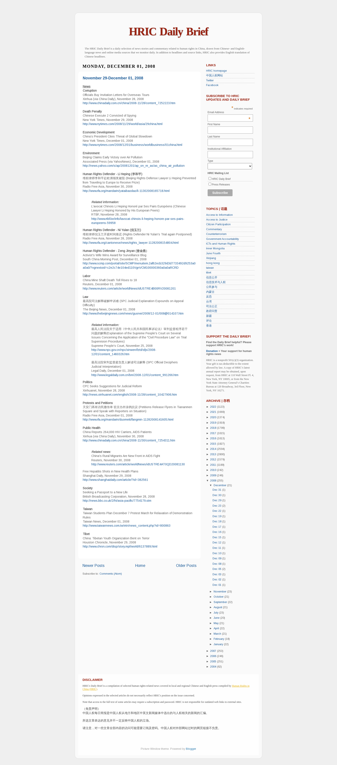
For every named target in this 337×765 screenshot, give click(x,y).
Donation (212, 351)
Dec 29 (217, 500)
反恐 (209, 296)
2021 (213, 411)
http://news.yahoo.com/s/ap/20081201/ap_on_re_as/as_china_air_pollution (134, 165)
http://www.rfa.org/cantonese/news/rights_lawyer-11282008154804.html (131, 242)
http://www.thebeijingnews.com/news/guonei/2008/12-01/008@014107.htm (133, 313)
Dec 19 (217, 516)
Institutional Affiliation (220, 148)
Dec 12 (217, 542)
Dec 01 (217, 584)
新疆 (209, 316)
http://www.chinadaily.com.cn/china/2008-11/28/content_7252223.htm (129, 103)
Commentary (214, 229)
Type (210, 160)
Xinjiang (211, 258)
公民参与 (211, 286)
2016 (213, 438)
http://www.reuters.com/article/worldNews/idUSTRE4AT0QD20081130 (138, 464)
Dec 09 (217, 558)
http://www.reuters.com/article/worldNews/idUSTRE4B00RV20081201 (129, 288)
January (219, 644)
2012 (213, 459)
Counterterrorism (216, 234)
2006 (213, 656)
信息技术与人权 (216, 282)
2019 (213, 422)
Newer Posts (93, 565)
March (218, 633)
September (221, 602)
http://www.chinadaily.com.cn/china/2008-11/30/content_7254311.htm (129, 440)
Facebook (212, 85)
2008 (213, 480)
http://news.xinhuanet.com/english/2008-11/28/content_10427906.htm (130, 394)
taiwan (210, 267)
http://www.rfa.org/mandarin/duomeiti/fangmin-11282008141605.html (128, 419)
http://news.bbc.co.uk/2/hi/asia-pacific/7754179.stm (117, 500)
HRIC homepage (216, 70)
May (216, 623)
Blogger (191, 748)
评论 (209, 320)
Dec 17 (217, 526)
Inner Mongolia (215, 248)
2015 (213, 443)
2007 (213, 650)
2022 (213, 406)
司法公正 (211, 306)
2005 (213, 661)
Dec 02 (217, 579)
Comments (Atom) (111, 573)
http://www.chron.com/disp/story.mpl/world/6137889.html (120, 546)
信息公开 (211, 277)
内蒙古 (210, 291)
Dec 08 (217, 563)
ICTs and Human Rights (220, 243)
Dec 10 (217, 553)
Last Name (214, 136)
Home (140, 565)
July (216, 612)
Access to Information (219, 214)
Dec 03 (217, 574)
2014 (213, 448)
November (220, 591)
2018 (213, 427)
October (219, 596)
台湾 (209, 301)
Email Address (229, 112)
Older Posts (186, 565)
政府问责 (211, 311)
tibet (208, 272)
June (217, 617)
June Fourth (213, 253)
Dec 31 (217, 489)
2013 (213, 454)
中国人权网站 (214, 75)
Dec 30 (217, 495)
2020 (213, 417)
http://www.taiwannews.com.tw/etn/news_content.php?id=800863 (126, 525)
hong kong (213, 263)
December (220, 485)
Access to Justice (216, 219)
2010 (213, 470)
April (217, 628)
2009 (213, 475)
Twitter (210, 80)
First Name (214, 124)
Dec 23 (217, 505)
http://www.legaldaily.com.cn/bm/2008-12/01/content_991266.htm (134, 375)
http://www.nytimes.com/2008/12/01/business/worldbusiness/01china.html (132, 145)
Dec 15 (217, 537)
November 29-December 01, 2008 (113, 78)
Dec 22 (217, 510)
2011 (213, 464)
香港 (209, 325)
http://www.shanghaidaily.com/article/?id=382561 (115, 479)
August (218, 607)
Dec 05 (217, 569)
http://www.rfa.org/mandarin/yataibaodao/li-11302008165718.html (126, 191)
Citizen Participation (218, 224)
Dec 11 (217, 547)
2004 (213, 666)
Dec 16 (217, 532)
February (219, 638)
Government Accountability (222, 239)
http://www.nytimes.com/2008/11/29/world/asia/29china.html (122, 124)
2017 (213, 433)
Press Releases (221, 184)
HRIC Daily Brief (168, 31)
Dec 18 (217, 521)
